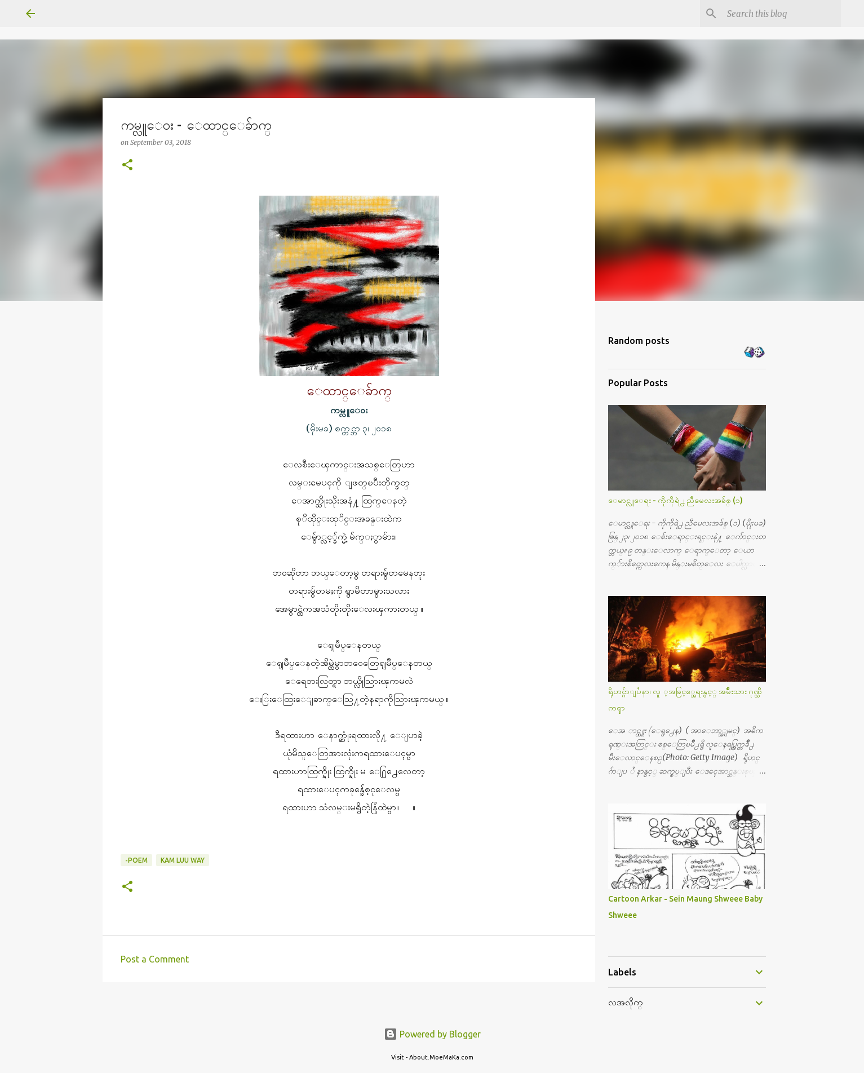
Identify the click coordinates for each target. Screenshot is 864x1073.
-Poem (136, 860)
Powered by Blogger (432, 1034)
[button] (127, 165)
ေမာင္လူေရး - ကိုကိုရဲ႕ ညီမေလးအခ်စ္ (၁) (675, 500)
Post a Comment (155, 959)
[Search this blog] (782, 13)
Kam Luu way (183, 860)
